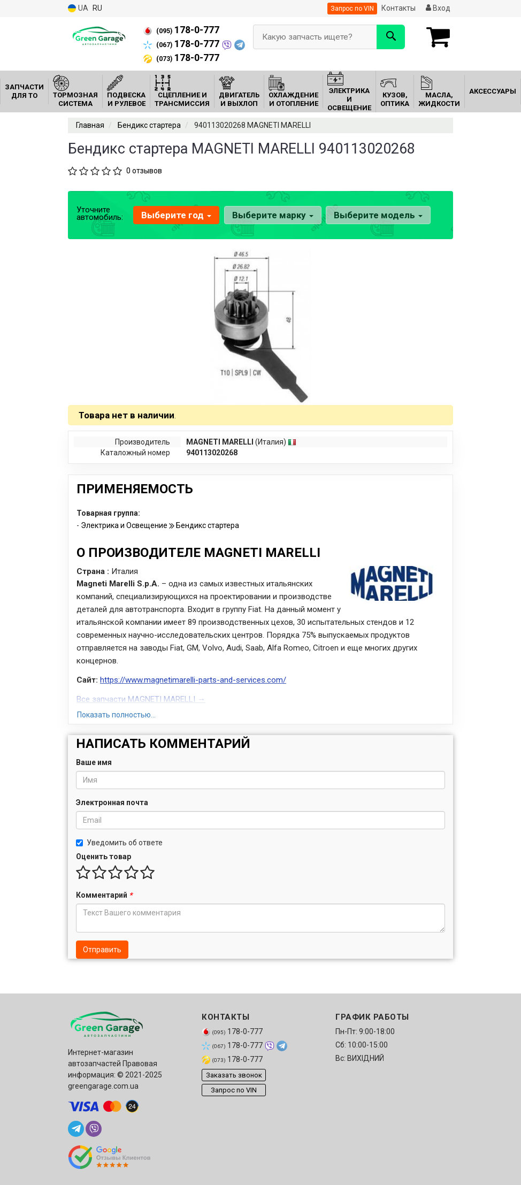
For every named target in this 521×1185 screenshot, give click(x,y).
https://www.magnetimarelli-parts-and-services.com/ (193, 680)
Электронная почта (112, 802)
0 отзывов (144, 170)
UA (78, 8)
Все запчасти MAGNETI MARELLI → (140, 699)
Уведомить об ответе (119, 842)
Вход (438, 8)
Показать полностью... (116, 714)
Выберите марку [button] (272, 215)
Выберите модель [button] (377, 215)
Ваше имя (94, 762)
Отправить (102, 949)
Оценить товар (103, 856)
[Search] (391, 37)
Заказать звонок (234, 1075)
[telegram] (76, 1129)
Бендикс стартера (207, 525)
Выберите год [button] (176, 215)
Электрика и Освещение (125, 525)
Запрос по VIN (352, 8)
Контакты (398, 8)
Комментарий (104, 895)
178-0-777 (181, 30)
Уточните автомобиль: (99, 213)
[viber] (94, 1129)
